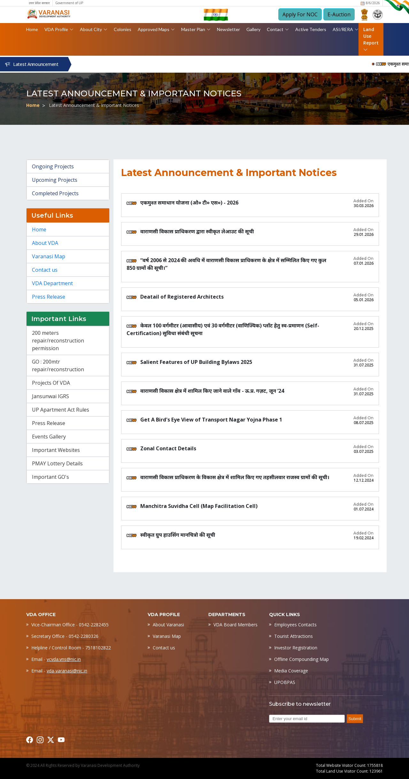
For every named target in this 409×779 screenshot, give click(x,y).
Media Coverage (291, 671)
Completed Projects (55, 193)
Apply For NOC (300, 14)
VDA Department (52, 283)
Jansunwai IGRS (50, 396)
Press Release (48, 296)
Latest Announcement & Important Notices (94, 105)
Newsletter (228, 29)
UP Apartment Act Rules (60, 409)
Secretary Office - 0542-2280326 (64, 636)
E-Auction (339, 14)
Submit (354, 718)
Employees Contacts (295, 625)
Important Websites (56, 450)
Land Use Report (371, 39)
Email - (56, 659)
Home (32, 29)
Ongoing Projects (53, 166)
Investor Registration (295, 648)
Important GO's (50, 476)
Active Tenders (310, 29)
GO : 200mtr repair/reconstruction (58, 365)
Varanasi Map (48, 256)
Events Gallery (49, 436)
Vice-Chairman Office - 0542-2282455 (70, 625)
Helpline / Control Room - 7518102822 (71, 648)
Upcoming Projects (54, 179)
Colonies (122, 29)
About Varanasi (168, 625)
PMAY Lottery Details (57, 463)
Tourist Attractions (293, 636)
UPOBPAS (284, 682)
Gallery (253, 29)
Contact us (45, 269)
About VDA (45, 242)
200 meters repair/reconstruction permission (58, 340)
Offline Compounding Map (301, 659)
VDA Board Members (235, 625)
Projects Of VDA (51, 382)
